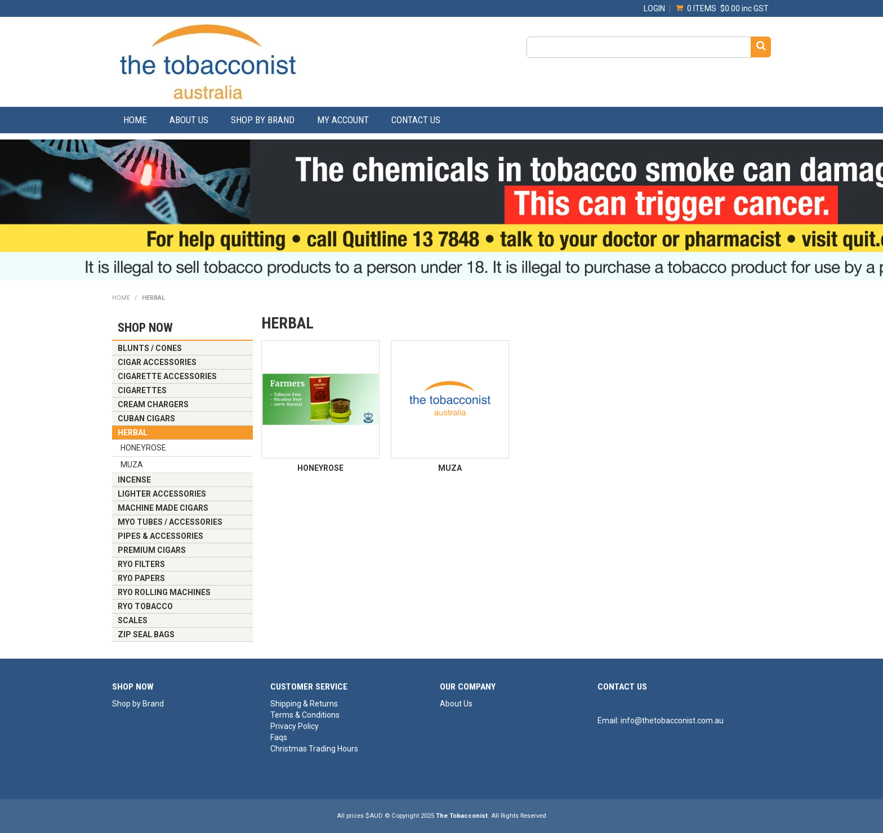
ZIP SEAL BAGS (146, 634)
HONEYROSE (143, 447)
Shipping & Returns (304, 703)
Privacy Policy (294, 726)
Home (135, 119)
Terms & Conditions (305, 714)
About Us (189, 119)
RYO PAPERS (141, 578)
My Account (343, 119)
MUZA (132, 464)
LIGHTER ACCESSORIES (162, 493)
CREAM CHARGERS (153, 404)
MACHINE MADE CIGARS (163, 507)
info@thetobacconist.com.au (672, 720)
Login (654, 8)
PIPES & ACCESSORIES (160, 536)
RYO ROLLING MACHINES (164, 592)
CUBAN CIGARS (146, 418)
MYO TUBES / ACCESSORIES (170, 521)
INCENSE (134, 479)
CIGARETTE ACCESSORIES (167, 376)
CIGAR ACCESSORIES (157, 362)
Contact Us (415, 119)
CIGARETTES (142, 390)
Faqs (278, 737)
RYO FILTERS (141, 564)
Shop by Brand (263, 119)
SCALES (133, 620)
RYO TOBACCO (145, 606)
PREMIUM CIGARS (152, 550)
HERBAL (133, 432)
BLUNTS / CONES (150, 348)
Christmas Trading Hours (314, 748)
